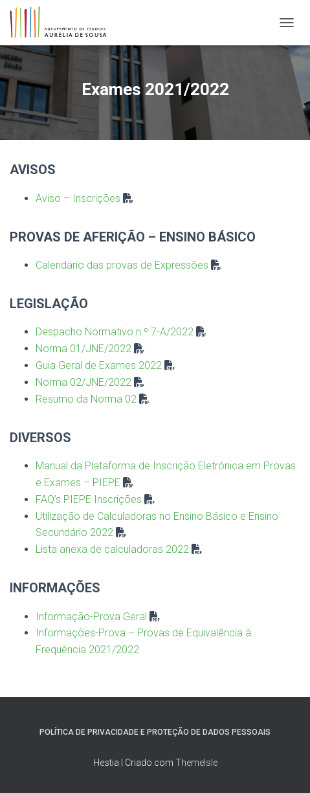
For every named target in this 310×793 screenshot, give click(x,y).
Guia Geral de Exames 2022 (99, 365)
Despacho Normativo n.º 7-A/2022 (115, 332)
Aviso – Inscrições (78, 198)
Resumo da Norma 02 (86, 399)
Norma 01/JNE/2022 (83, 348)
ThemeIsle (196, 762)
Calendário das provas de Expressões (122, 265)
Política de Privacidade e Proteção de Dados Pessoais (155, 732)
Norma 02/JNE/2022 (83, 382)
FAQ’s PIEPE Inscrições (89, 499)
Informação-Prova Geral (91, 616)
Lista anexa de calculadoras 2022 (112, 549)
